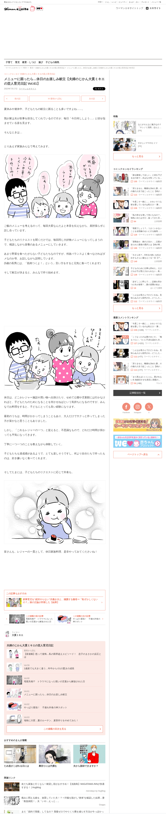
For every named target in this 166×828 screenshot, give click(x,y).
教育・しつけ (29, 62)
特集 (115, 116)
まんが (131, 2)
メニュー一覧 (156, 2)
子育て (100, 2)
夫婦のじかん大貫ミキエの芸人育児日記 (37, 74)
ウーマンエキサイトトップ (129, 8)
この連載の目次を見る (54, 729)
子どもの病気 (52, 62)
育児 (17, 62)
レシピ (114, 2)
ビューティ (123, 2)
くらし (107, 2)
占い (137, 2)
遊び (40, 62)
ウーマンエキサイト (27, 88)
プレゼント (145, 2)
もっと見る (137, 156)
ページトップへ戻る (137, 454)
